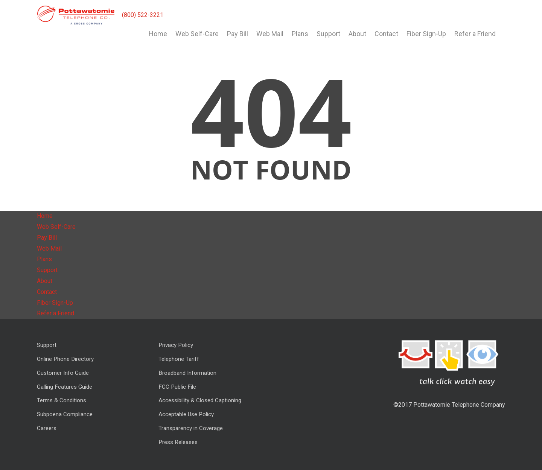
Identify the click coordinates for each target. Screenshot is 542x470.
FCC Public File (177, 386)
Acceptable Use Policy (186, 414)
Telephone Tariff (178, 359)
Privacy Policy (175, 345)
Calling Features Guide (64, 386)
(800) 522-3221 (142, 14)
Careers (46, 428)
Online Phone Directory (65, 359)
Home (158, 34)
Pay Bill (237, 34)
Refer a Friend (475, 34)
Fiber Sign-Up (426, 34)
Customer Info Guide (63, 373)
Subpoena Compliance (65, 414)
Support (328, 34)
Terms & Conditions (61, 400)
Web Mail (269, 34)
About (357, 34)
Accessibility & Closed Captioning (199, 400)
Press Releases (178, 442)
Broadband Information (187, 373)
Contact (386, 34)
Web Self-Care (197, 34)
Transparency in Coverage (190, 428)
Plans (300, 34)
